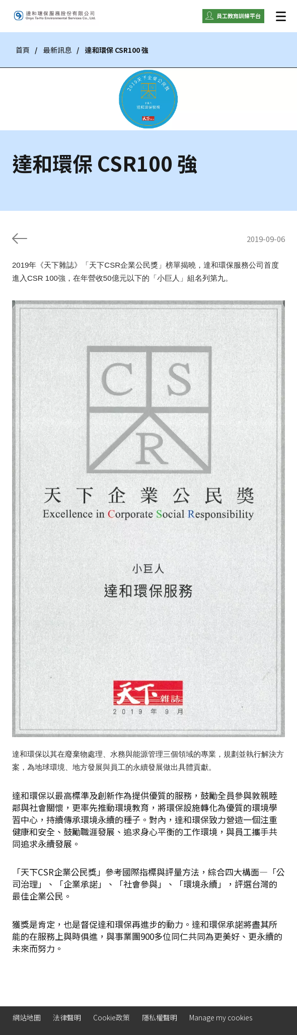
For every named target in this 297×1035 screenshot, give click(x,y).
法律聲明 (67, 1017)
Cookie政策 (111, 1017)
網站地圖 (27, 1017)
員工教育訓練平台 (238, 16)
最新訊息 (57, 50)
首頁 (23, 50)
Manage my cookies (220, 1017)
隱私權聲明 (159, 1017)
